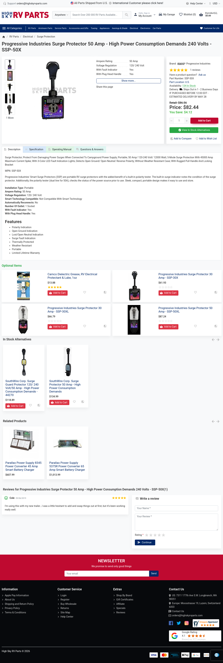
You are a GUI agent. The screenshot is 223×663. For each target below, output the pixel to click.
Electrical (134, 28)
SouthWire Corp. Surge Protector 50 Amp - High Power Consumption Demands (64, 386)
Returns (64, 608)
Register (64, 599)
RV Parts (32, 28)
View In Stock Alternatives (194, 130)
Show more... (128, 80)
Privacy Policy (12, 608)
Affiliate (120, 604)
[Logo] (25, 14)
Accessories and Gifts (79, 28)
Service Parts (60, 28)
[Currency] (213, 3)
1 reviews (195, 69)
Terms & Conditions (15, 612)
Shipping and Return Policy (19, 604)
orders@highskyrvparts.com (187, 615)
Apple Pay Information (17, 595)
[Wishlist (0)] (188, 15)
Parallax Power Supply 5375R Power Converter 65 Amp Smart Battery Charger (67, 466)
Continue (144, 542)
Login (63, 595)
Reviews (120, 612)
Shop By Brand (124, 595)
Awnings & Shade (119, 28)
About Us (10, 599)
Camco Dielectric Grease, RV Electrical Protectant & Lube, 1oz (72, 275)
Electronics (145, 28)
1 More (10, 117)
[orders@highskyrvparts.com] (25, 3)
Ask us (202, 74)
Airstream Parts (45, 28)
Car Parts (157, 28)
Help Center (66, 616)
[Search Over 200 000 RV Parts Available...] (96, 15)
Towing (94, 28)
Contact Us (178, 611)
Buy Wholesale (68, 604)
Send (153, 573)
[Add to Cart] (58, 293)
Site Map (65, 612)
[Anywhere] (61, 15)
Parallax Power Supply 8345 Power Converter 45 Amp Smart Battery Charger (23, 466)
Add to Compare (181, 138)
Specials (120, 608)
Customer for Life (209, 28)
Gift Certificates (124, 599)
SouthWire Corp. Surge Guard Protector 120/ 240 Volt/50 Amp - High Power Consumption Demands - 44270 (22, 388)
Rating (138, 535)
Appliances (105, 28)
